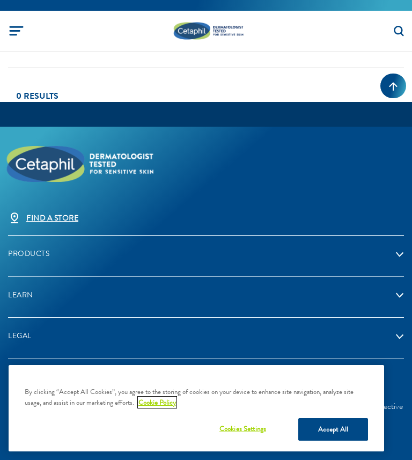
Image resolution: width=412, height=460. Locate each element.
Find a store (52, 218)
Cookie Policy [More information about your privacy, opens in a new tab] (157, 402)
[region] (196, 408)
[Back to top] (393, 86)
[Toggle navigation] (16, 31)
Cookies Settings (242, 429)
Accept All (333, 429)
